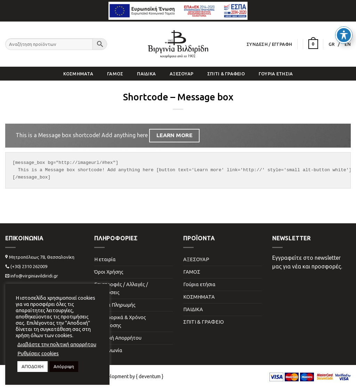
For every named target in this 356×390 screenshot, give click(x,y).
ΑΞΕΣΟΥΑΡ (181, 73)
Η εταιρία (105, 259)
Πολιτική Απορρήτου (117, 338)
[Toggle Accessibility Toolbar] (343, 18)
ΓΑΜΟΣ (115, 73)
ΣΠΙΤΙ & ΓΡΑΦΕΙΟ (226, 73)
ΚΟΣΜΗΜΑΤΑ (78, 73)
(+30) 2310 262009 (28, 266)
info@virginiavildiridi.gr (34, 275)
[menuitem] (334, 44)
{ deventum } (149, 376)
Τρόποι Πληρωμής (115, 305)
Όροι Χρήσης (108, 272)
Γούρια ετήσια (276, 73)
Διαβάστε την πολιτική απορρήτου (56, 344)
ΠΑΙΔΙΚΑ (146, 73)
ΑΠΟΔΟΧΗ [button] (32, 366)
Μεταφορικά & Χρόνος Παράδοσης (120, 321)
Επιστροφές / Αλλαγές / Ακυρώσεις (121, 288)
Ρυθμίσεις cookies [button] (38, 353)
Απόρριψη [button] (64, 366)
